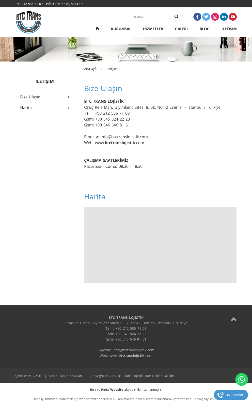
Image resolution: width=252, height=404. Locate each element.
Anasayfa (90, 68)
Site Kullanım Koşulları (65, 375)
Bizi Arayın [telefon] (234, 394)
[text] (152, 16)
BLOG (205, 28)
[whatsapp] (241, 379)
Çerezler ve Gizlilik (28, 375)
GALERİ (181, 28)
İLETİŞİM (229, 28)
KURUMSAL (121, 28)
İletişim (112, 68)
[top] (234, 319)
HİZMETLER (153, 28)
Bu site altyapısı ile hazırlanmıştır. (126, 389)
